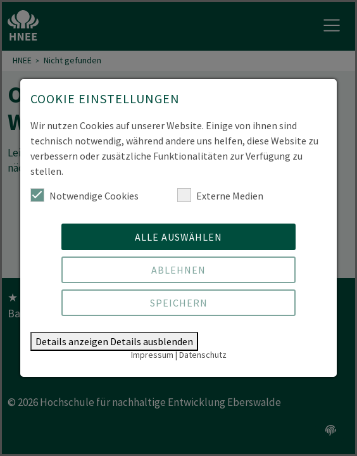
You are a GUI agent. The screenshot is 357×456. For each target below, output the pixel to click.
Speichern (179, 302)
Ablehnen (178, 269)
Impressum (152, 354)
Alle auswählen (178, 237)
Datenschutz (203, 354)
